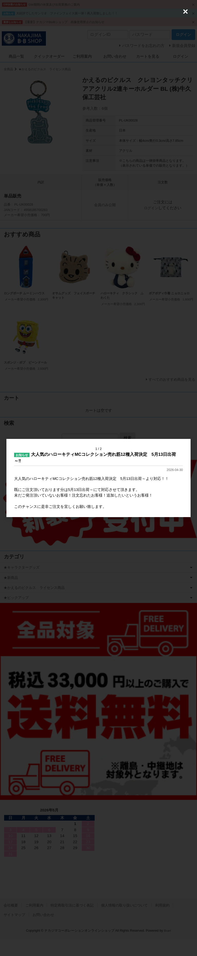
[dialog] (98, 478)
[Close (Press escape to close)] (185, 11)
